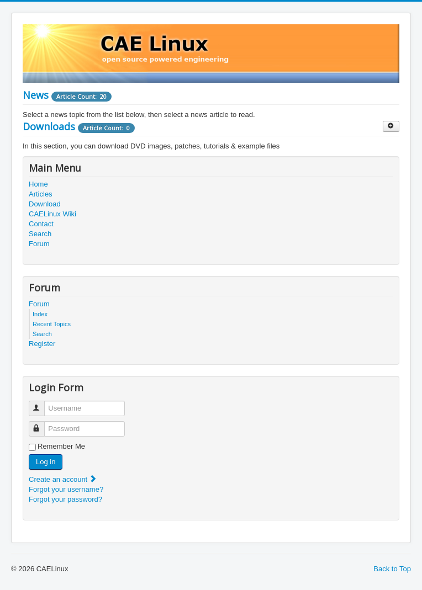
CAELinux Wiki (52, 214)
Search (40, 234)
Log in (45, 462)
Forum (39, 244)
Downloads (49, 126)
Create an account (63, 479)
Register (42, 343)
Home (38, 184)
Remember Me (61, 446)
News (36, 95)
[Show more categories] (391, 126)
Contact (41, 224)
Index (40, 314)
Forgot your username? (66, 489)
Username (41, 403)
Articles (40, 194)
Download (45, 204)
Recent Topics (52, 324)
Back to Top (392, 569)
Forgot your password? (65, 499)
